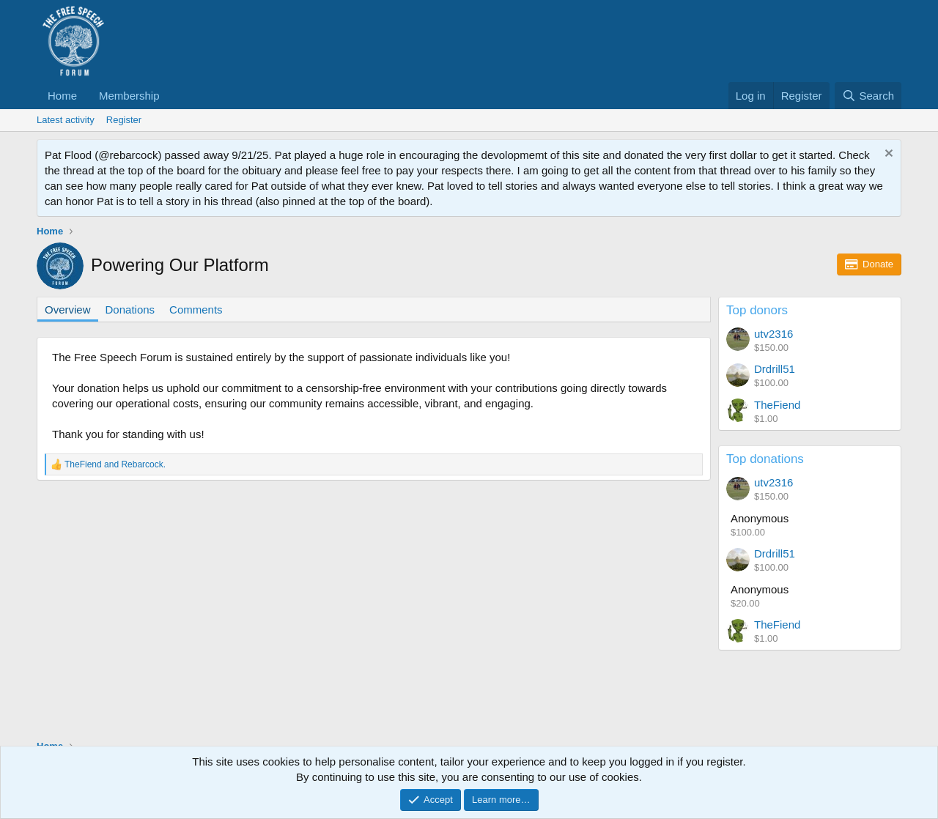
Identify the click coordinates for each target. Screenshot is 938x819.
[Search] (868, 95)
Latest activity (66, 119)
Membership (129, 95)
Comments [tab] (196, 309)
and (115, 464)
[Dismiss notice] (887, 155)
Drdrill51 (774, 369)
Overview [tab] (68, 309)
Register (123, 119)
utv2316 (773, 333)
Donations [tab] (130, 309)
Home (62, 95)
